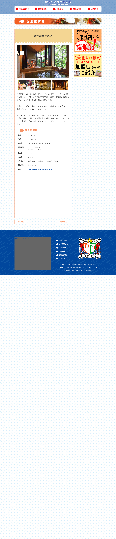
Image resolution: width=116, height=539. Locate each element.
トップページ (63, 240)
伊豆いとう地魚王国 (21, 238)
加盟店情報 (77, 9)
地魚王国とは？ (25, 9)
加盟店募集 (42, 9)
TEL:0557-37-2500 (92, 267)
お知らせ (94, 9)
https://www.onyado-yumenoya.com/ (40, 169)
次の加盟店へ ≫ (65, 222)
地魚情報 (60, 9)
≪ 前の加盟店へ (21, 222)
